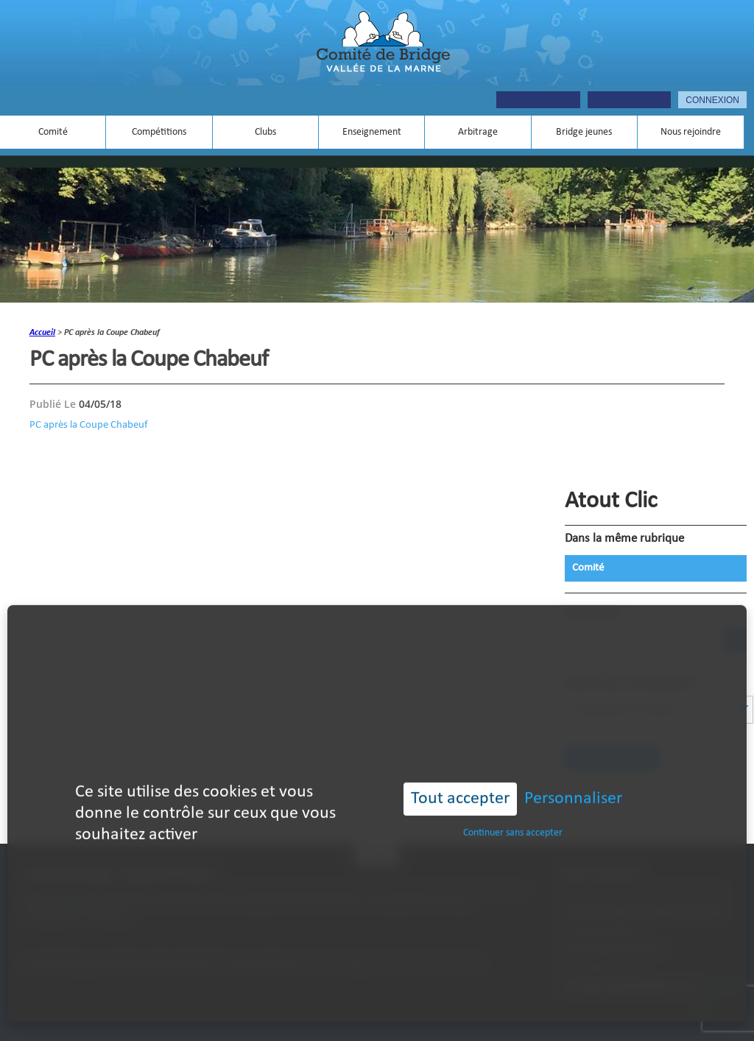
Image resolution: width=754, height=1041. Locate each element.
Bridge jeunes (584, 132)
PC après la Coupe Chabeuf (88, 425)
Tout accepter (460, 778)
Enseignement (371, 132)
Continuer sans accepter (513, 812)
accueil (42, 332)
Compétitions (159, 132)
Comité (53, 132)
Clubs (265, 132)
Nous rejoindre (690, 132)
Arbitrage (478, 132)
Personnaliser (573, 778)
